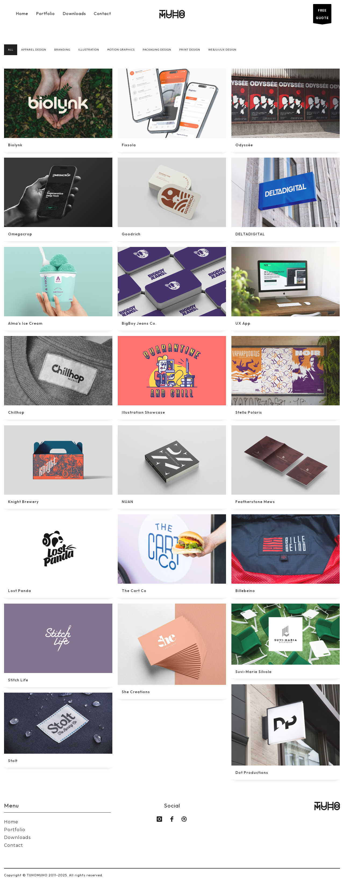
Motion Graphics (121, 49)
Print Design (189, 49)
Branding (62, 49)
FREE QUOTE (322, 16)
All (10, 49)
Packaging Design (157, 49)
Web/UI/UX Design (222, 49)
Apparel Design (33, 49)
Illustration (88, 49)
